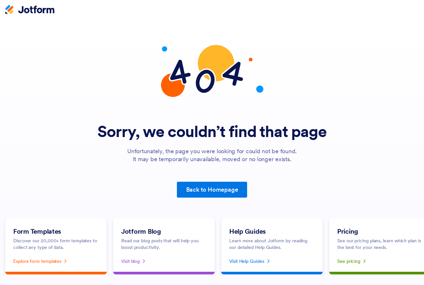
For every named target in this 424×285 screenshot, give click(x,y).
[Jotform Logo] (29, 10)
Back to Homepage (212, 189)
